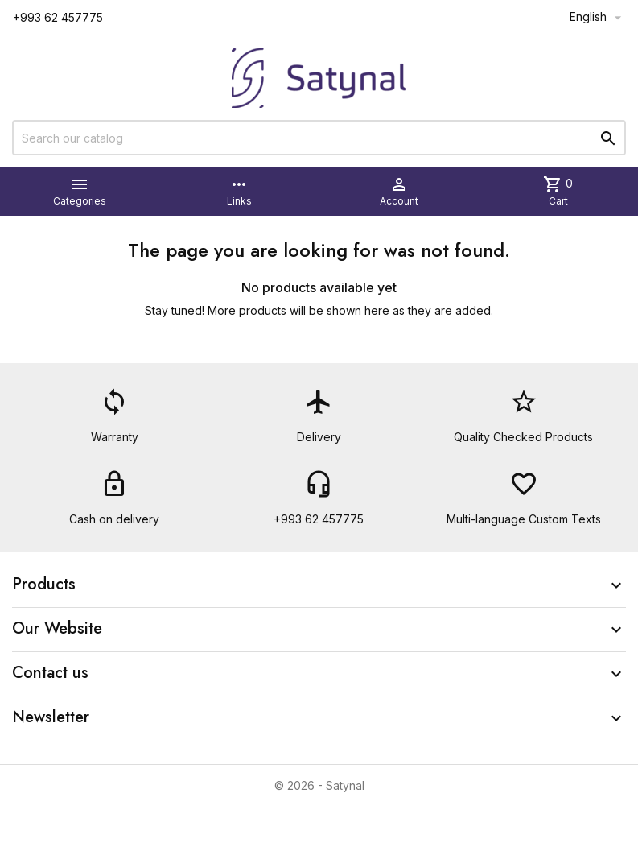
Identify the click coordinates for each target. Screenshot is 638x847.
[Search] (319, 138)
